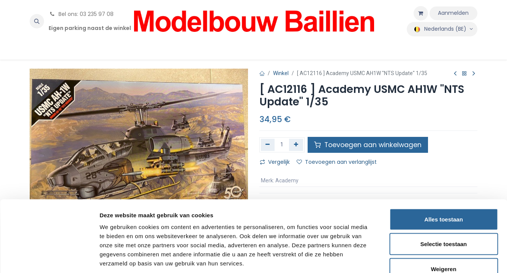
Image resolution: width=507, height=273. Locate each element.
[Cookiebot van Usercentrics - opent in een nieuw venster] (49, 258)
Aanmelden (453, 13)
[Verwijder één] (268, 145)
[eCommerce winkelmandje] (421, 13)
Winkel (281, 73)
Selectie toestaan (443, 198)
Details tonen (410, 258)
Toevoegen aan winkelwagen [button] (368, 144)
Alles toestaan (443, 173)
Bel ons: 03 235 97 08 (81, 14)
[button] (37, 21)
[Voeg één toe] (296, 145)
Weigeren (443, 223)
